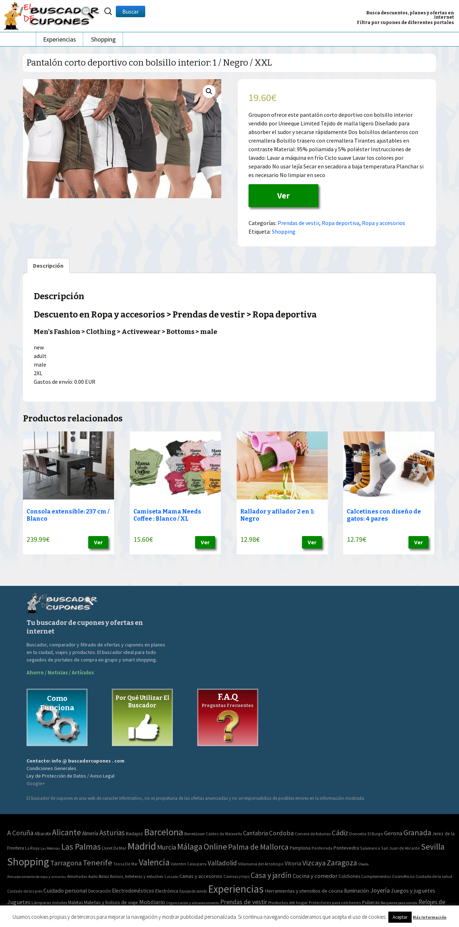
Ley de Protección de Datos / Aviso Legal (70, 776)
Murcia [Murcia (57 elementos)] (166, 847)
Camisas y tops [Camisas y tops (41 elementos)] (236, 876)
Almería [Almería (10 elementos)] (90, 833)
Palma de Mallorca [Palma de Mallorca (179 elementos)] (258, 847)
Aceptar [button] (400, 917)
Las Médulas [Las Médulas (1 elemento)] (50, 848)
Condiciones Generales (51, 768)
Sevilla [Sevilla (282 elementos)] (433, 846)
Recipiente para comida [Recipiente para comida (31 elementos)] (398, 902)
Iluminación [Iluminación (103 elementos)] (356, 890)
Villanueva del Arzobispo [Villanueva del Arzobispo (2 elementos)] (261, 863)
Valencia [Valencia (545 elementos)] (154, 862)
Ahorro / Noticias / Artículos (60, 672)
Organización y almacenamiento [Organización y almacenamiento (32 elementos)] (192, 902)
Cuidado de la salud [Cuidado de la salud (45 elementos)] (434, 876)
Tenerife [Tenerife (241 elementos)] (97, 862)
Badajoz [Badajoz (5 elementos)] (134, 834)
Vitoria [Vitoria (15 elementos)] (293, 863)
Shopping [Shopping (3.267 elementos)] (28, 861)
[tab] (48, 265)
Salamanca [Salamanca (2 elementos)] (370, 848)
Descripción (48, 265)
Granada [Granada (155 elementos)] (417, 832)
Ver (283, 195)
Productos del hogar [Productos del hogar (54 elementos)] (288, 902)
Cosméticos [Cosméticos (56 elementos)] (403, 876)
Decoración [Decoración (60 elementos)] (99, 891)
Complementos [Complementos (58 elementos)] (376, 876)
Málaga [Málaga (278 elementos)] (190, 846)
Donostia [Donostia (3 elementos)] (357, 833)
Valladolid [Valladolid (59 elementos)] (222, 863)
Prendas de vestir (298, 222)
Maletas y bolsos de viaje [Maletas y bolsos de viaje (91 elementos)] (111, 902)
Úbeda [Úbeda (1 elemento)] (363, 864)
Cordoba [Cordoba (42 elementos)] (281, 833)
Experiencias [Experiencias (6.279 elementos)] (236, 888)
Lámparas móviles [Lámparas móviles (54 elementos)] (49, 902)
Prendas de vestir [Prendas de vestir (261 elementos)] (243, 902)
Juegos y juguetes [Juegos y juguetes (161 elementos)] (413, 890)
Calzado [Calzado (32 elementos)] (171, 876)
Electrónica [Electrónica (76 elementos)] (166, 891)
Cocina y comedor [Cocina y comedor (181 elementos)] (315, 876)
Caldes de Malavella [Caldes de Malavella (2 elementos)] (224, 833)
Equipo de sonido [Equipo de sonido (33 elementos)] (193, 891)
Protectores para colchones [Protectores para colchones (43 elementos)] (335, 902)
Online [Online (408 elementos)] (215, 846)
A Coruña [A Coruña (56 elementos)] (20, 832)
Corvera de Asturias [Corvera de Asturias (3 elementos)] (313, 833)
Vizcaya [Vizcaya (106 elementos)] (314, 863)
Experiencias (59, 39)
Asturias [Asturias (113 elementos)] (112, 832)
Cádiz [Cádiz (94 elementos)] (340, 832)
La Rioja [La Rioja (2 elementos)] (32, 848)
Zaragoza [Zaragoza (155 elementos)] (342, 863)
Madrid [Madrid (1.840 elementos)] (141, 846)
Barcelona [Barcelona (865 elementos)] (163, 832)
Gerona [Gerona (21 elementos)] (393, 833)
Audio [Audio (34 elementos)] (93, 876)
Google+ (36, 783)
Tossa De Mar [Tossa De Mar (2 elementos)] (125, 863)
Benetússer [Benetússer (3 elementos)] (194, 833)
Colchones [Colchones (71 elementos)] (349, 876)
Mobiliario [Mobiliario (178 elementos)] (152, 902)
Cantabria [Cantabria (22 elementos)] (255, 833)
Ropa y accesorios (383, 222)
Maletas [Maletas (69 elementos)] (75, 902)
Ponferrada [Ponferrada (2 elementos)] (322, 848)
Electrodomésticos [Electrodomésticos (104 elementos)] (133, 890)
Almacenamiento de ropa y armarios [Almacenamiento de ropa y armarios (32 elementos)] (36, 876)
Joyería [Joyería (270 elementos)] (380, 890)
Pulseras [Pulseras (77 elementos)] (370, 902)
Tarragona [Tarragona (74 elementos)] (66, 862)
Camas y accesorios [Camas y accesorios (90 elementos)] (200, 876)
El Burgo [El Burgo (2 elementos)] (375, 833)
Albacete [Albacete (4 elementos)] (42, 834)
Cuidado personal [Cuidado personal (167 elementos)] (65, 890)
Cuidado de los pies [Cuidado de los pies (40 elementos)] (24, 891)
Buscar (130, 11)
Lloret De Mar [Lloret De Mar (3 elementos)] (114, 848)
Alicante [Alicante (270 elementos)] (66, 832)
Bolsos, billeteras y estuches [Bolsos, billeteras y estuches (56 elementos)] (136, 876)
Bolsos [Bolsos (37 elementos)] (104, 876)
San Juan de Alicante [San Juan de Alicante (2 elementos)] (400, 848)
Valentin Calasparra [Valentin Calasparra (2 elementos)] (189, 863)
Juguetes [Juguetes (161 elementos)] (18, 902)
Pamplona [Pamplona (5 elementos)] (300, 848)
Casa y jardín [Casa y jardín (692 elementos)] (271, 875)
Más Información (429, 917)
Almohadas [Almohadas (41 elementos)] (77, 876)
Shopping (103, 39)
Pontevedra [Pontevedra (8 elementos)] (346, 848)
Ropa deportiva (340, 222)
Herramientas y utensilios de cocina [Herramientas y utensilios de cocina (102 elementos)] (304, 890)
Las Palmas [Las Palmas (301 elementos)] (81, 846)
